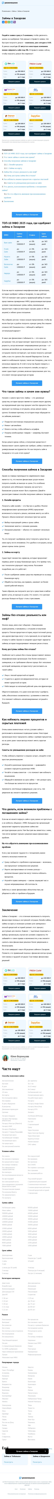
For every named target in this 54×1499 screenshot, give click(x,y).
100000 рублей (7, 1222)
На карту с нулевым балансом (38, 1325)
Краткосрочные (7, 1258)
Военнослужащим (8, 1289)
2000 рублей (32, 1240)
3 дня (30, 1255)
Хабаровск (31, 1428)
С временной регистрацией (37, 1182)
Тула (29, 1414)
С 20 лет (5, 1304)
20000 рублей (7, 1231)
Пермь (4, 1419)
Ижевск (4, 1401)
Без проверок (32, 1159)
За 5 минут (31, 1089)
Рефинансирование (34, 1355)
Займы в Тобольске (12, 1456)
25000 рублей (7, 1228)
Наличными (32, 1119)
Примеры (23, 1489)
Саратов (5, 1431)
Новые (30, 1346)
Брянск (4, 1381)
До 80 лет (31, 1307)
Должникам (32, 1286)
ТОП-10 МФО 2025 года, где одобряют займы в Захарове (28, 153)
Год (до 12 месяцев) (35, 1273)
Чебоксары (31, 1431)
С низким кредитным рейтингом (39, 1187)
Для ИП (4, 1294)
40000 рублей (33, 1219)
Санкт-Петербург (8, 1370)
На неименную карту (9, 1141)
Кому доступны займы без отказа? (21, 175)
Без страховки (33, 1170)
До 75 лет (31, 1304)
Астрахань (5, 1373)
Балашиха (5, 1376)
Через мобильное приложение (12, 1352)
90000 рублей (7, 1225)
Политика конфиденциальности (37, 1494)
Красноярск (32, 1384)
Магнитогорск (33, 1393)
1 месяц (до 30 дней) (9, 1268)
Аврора (7, 273)
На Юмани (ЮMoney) (35, 1116)
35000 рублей (33, 1222)
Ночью (30, 1334)
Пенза (4, 1417)
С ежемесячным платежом (37, 1184)
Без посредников (8, 1334)
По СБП (30, 1122)
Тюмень (30, 1417)
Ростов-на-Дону (8, 1422)
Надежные (31, 1340)
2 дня (4, 1264)
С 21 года (5, 1307)
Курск (30, 1387)
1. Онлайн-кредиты (15, 164)
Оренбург (5, 1414)
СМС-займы (32, 1144)
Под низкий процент (35, 1179)
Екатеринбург (7, 1396)
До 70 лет (31, 1301)
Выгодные (5, 1322)
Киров (30, 1379)
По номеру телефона (35, 1337)
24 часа (4, 1092)
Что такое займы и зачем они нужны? (19, 157)
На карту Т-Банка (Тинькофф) (12, 1132)
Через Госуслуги (33, 1130)
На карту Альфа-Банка (35, 1104)
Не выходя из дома (35, 1331)
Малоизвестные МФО (9, 1357)
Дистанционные (7, 1089)
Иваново (5, 1399)
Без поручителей (34, 1156)
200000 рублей (7, 1216)
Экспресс (31, 1112)
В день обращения (8, 1104)
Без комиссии (6, 1325)
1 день (4, 1261)
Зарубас (7, 281)
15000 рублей (7, 1234)
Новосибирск (6, 1408)
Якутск (30, 1437)
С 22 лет (5, 1310)
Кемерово (31, 1376)
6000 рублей (32, 1228)
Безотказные (6, 1319)
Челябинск (31, 1434)
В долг (4, 1086)
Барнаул (5, 1379)
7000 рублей (6, 1245)
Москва (4, 1367)
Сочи (3, 1434)
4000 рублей (32, 1234)
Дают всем (6, 1283)
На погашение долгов (35, 1328)
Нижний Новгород (34, 1401)
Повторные (32, 1349)
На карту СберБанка (9, 1129)
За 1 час (31, 1084)
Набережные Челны (35, 1399)
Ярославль (31, 1439)
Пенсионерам (32, 1292)
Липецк (30, 1390)
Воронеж (5, 1393)
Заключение (9, 201)
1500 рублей (32, 1243)
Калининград (32, 1373)
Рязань (4, 1425)
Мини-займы (6, 1210)
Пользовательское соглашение (17, 1494)
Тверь (30, 1405)
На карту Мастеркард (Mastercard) (9, 1120)
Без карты (5, 1095)
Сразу (30, 1127)
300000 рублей (7, 1213)
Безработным (7, 1286)
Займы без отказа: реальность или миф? (20, 172)
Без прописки (32, 1162)
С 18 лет (5, 1298)
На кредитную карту (9, 1135)
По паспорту (6, 1198)
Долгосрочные (7, 1255)
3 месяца (5, 1273)
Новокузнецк (6, 1405)
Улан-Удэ (31, 1419)
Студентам (31, 1294)
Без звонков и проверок (10, 1159)
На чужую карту (7, 1143)
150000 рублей (7, 1219)
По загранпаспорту (8, 1195)
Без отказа (6, 1328)
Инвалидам (32, 1289)
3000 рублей (32, 1237)
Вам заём (8, 242)
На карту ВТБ (32, 1109)
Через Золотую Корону (36, 1133)
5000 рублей (32, 1231)
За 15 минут (32, 1086)
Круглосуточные (33, 1139)
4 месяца (31, 1268)
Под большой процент (10, 1340)
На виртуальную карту (35, 1095)
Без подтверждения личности (12, 1175)
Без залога (6, 1156)
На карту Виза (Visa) (35, 1106)
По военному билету (9, 1192)
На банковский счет (35, 1092)
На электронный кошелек (11, 1146)
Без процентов (33, 1319)
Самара (4, 1428)
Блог (16, 1489)
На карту (31, 1101)
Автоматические (8, 1081)
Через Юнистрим (34, 1136)
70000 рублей (33, 1210)
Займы (30, 1489)
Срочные (5, 1112)
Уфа (29, 1425)
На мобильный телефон (10, 1138)
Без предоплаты (8, 1337)
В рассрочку (6, 1106)
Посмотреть (8, 1462)
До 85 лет (31, 1310)
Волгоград (5, 1390)
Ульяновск (31, 1422)
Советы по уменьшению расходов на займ (24, 183)
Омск (4, 1411)
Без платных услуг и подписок (12, 1331)
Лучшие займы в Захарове (27, 214)
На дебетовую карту (35, 1098)
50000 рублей (33, 1216)
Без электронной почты (10, 1182)
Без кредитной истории (10, 1162)
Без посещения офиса (9, 1098)
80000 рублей (33, 1207)
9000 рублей (6, 1240)
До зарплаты (32, 1081)
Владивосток (6, 1384)
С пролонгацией (33, 1124)
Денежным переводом (10, 1109)
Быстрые (5, 1084)
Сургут (4, 1439)
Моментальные (33, 1142)
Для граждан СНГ (8, 1292)
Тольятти (31, 1408)
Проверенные (32, 1352)
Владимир (5, 1387)
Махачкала (32, 1396)
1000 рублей (32, 1245)
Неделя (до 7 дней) (34, 1258)
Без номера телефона (9, 1165)
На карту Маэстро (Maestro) (12, 1123)
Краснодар (32, 1381)
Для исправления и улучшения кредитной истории (12, 1185)
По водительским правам (11, 1189)
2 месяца (5, 1270)
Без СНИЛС (32, 1165)
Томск (30, 1411)
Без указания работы (35, 1173)
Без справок (6, 1101)
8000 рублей (6, 1243)
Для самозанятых (34, 1283)
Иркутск (30, 1367)
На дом (4, 1343)
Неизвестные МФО (34, 1343)
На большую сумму (8, 1207)
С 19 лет (5, 1301)
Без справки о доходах (36, 1167)
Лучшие (4, 1355)
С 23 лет (31, 1298)
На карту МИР (7, 1126)
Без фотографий (8, 1179)
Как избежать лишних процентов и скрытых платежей (26, 179)
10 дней (31, 1261)
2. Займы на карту (14, 168)
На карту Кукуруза (8, 1116)
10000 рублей (7, 1237)
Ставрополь (6, 1437)
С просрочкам (33, 1193)
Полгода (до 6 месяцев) (36, 1270)
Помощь (36, 1489)
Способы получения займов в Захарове (20, 161)
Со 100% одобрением (9, 1349)
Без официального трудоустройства (8, 1168)
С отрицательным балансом (12, 1346)
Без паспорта (6, 1172)
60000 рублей (33, 1213)
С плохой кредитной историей (38, 1190)
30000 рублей (33, 1225)
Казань (30, 1370)
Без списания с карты (35, 1322)
